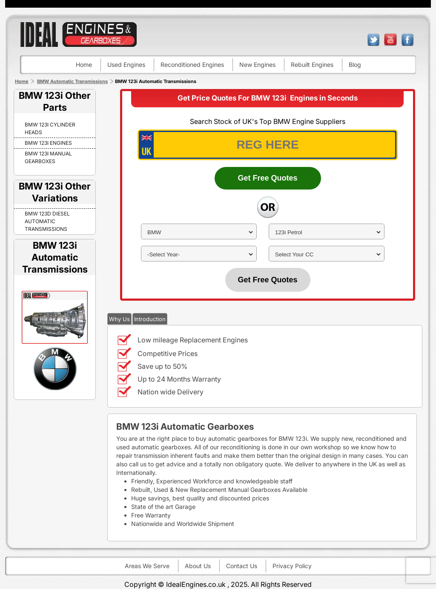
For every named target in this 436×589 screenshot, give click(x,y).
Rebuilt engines (312, 64)
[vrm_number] (267, 145)
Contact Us (241, 565)
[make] (198, 232)
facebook (407, 39)
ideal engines (78, 34)
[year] (198, 254)
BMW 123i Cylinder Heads (50, 128)
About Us (198, 565)
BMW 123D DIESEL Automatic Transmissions (47, 221)
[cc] (326, 254)
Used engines (126, 64)
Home (84, 64)
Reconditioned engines (192, 64)
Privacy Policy (292, 565)
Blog (355, 64)
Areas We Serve (147, 565)
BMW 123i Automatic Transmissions (55, 257)
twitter (373, 39)
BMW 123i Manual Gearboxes (48, 157)
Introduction (150, 319)
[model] (326, 232)
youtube (390, 39)
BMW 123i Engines (48, 143)
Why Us (119, 319)
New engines (257, 64)
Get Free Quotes (267, 178)
